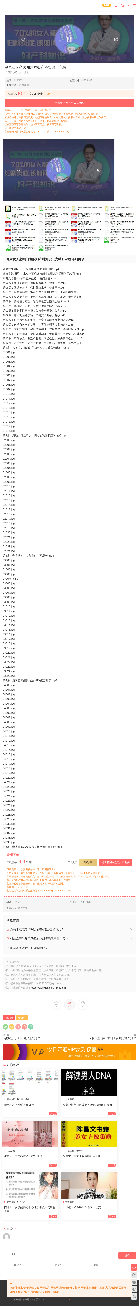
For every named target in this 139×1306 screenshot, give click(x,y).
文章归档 (29, 1263)
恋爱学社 (10, 5)
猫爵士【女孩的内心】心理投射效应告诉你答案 (69, 1158)
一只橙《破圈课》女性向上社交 (115, 1156)
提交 (127, 1205)
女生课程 (24, 72)
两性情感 (9, 1017)
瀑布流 (16, 1269)
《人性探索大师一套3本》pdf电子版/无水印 (111, 1038)
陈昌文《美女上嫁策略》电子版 (24, 1156)
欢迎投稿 (17, 1276)
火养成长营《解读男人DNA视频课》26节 (69, 1106)
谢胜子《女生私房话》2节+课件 (115, 1104)
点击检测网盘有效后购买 (70, 102)
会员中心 (27, 1269)
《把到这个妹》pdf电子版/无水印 (21, 1038)
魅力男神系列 (23, 1099)
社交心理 (67, 1151)
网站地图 (17, 1263)
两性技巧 (12, 72)
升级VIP (48, 93)
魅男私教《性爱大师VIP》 (20, 1104)
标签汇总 (40, 1263)
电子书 (20, 1151)
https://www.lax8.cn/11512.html (49, 987)
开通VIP (38, 1269)
